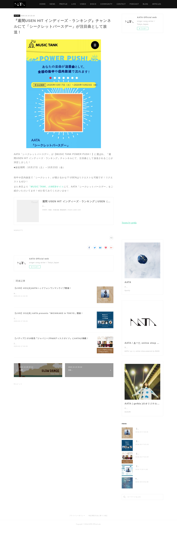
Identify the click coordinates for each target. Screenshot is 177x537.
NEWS (65, 4)
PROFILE (76, 4)
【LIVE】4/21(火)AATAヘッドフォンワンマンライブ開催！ (42, 288)
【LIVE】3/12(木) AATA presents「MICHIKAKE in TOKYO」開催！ (48, 313)
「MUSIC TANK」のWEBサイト (46, 186)
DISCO (106, 4)
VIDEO (96, 4)
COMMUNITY (119, 4)
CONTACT (133, 4)
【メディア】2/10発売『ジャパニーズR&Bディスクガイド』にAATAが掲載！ (51, 338)
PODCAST (146, 4)
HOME (55, 4)
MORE (158, 4)
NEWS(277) (18, 230)
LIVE (86, 4)
